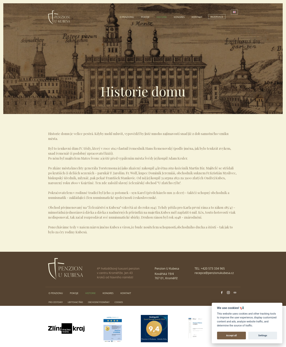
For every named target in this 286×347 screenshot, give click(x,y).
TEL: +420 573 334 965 (210, 268)
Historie (161, 17)
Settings (262, 335)
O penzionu (127, 17)
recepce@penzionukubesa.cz (214, 273)
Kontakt (197, 17)
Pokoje (145, 17)
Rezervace (216, 16)
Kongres (179, 17)
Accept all (231, 335)
